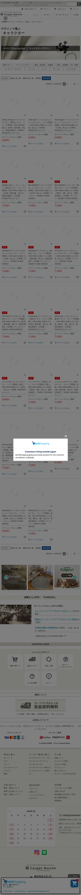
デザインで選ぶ (24, 22)
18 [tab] (69, 592)
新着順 (38, 78)
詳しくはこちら (58, 714)
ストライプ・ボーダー (13, 69)
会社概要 (57, 785)
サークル (56, 69)
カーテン (46, 15)
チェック (31, 69)
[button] (78, 84)
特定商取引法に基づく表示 (65, 794)
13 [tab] (50, 592)
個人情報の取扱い (61, 798)
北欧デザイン (7, 65)
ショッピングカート (37, 795)
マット (6, 764)
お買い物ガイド (29, 9)
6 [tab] (23, 592)
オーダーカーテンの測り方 (39, 767)
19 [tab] (72, 592)
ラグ (5, 761)
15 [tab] (57, 592)
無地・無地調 (40, 65)
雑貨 (5, 774)
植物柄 (65, 65)
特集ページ (58, 758)
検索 (79, 4)
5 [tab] (20, 592)
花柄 (58, 65)
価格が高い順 (28, 78)
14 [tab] (54, 592)
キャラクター (71, 69)
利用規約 (57, 801)
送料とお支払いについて (13, 791)
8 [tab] (31, 592)
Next (75, 577)
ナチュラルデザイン (24, 65)
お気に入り (60, 9)
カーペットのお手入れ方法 (65, 774)
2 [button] (67, 84)
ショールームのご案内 (63, 788)
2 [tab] (8, 592)
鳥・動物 (75, 65)
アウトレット (59, 767)
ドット (44, 69)
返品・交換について (12, 794)
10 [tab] (38, 592)
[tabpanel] (40, 577)
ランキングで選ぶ (61, 761)
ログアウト (33, 798)
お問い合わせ (59, 791)
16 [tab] (61, 592)
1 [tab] (4, 592)
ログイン (45, 9)
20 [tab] (76, 592)
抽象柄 (51, 65)
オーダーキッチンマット (38, 761)
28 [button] (74, 84)
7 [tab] (27, 592)
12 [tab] (46, 592)
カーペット (8, 758)
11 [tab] (42, 592)
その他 (75, 15)
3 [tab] (12, 592)
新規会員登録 (34, 785)
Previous (6, 577)
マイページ (33, 788)
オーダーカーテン (36, 764)
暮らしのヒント (60, 771)
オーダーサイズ (62, 15)
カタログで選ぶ (60, 764)
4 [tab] (16, 592)
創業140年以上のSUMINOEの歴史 (51, 636)
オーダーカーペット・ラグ (39, 758)
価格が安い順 (15, 78)
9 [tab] (35, 592)
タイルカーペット (11, 767)
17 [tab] (65, 592)
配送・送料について (12, 788)
